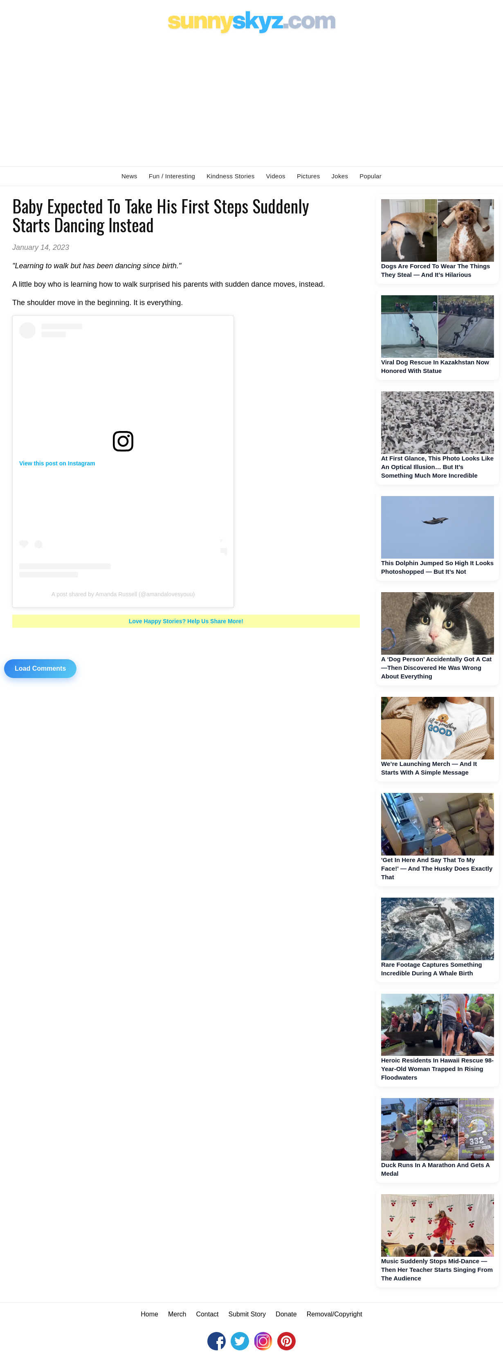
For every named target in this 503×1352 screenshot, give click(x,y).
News (129, 176)
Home (149, 1314)
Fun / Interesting (172, 176)
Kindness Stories (230, 176)
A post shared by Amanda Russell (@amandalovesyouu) (123, 594)
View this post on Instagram (57, 463)
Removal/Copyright (334, 1314)
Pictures (308, 176)
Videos (275, 176)
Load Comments (40, 668)
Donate (286, 1314)
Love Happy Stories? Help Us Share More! (186, 621)
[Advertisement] (251, 98)
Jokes (340, 176)
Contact (207, 1314)
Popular (370, 176)
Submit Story (247, 1314)
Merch (177, 1314)
